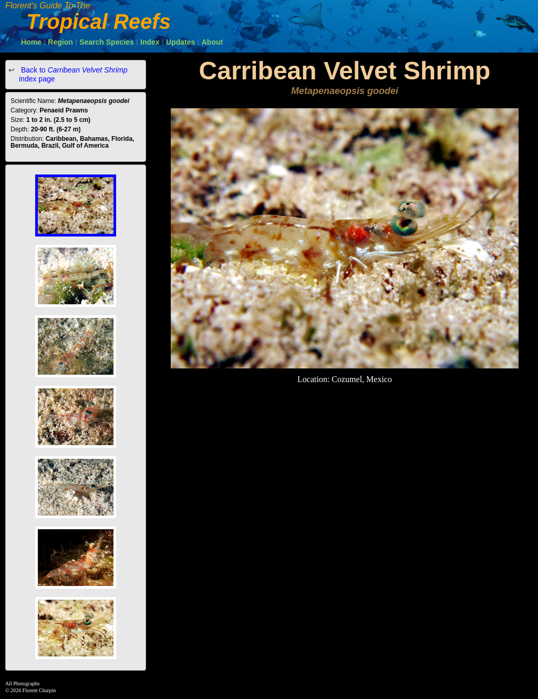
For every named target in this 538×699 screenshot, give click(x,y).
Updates (180, 42)
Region (60, 42)
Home (31, 42)
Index (150, 42)
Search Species (106, 42)
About (212, 42)
